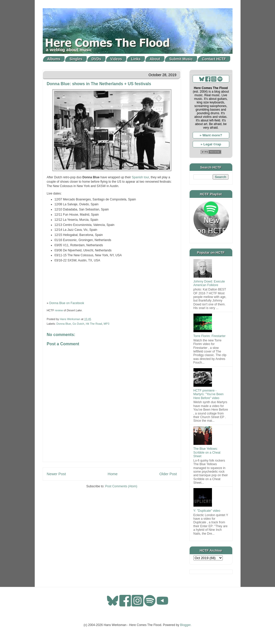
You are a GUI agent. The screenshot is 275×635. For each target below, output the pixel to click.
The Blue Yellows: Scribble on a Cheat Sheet (206, 452)
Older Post (168, 474)
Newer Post (56, 474)
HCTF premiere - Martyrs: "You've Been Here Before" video (208, 394)
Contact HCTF (214, 59)
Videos (116, 59)
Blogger (185, 625)
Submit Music (181, 59)
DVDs (96, 59)
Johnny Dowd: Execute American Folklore (209, 283)
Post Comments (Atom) (121, 486)
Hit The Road (94, 323)
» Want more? (211, 135)
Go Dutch (78, 323)
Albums (53, 59)
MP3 (106, 323)
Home (113, 474)
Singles (75, 59)
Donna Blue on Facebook (66, 303)
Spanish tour (140, 177)
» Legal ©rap (210, 144)
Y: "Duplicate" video (206, 511)
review (59, 310)
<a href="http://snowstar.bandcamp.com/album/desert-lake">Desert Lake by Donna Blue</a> (112, 281)
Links (136, 59)
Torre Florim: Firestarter (209, 336)
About (155, 59)
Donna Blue (63, 323)
